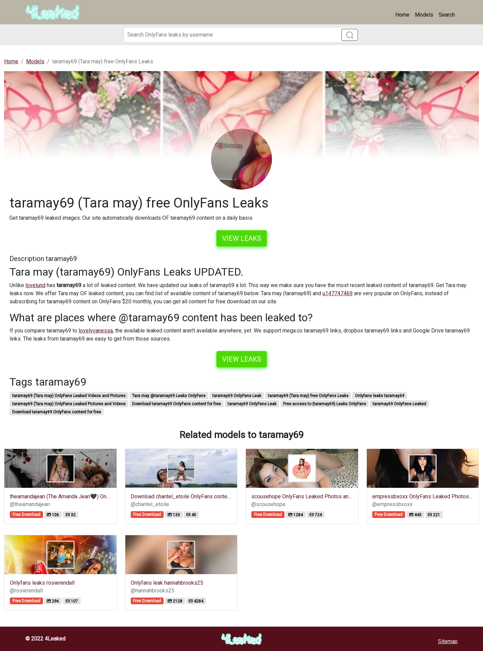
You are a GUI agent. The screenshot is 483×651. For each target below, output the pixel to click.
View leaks (241, 238)
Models (424, 15)
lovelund (35, 285)
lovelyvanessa (96, 330)
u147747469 (337, 293)
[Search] (242, 35)
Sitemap (448, 641)
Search (447, 15)
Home (402, 15)
